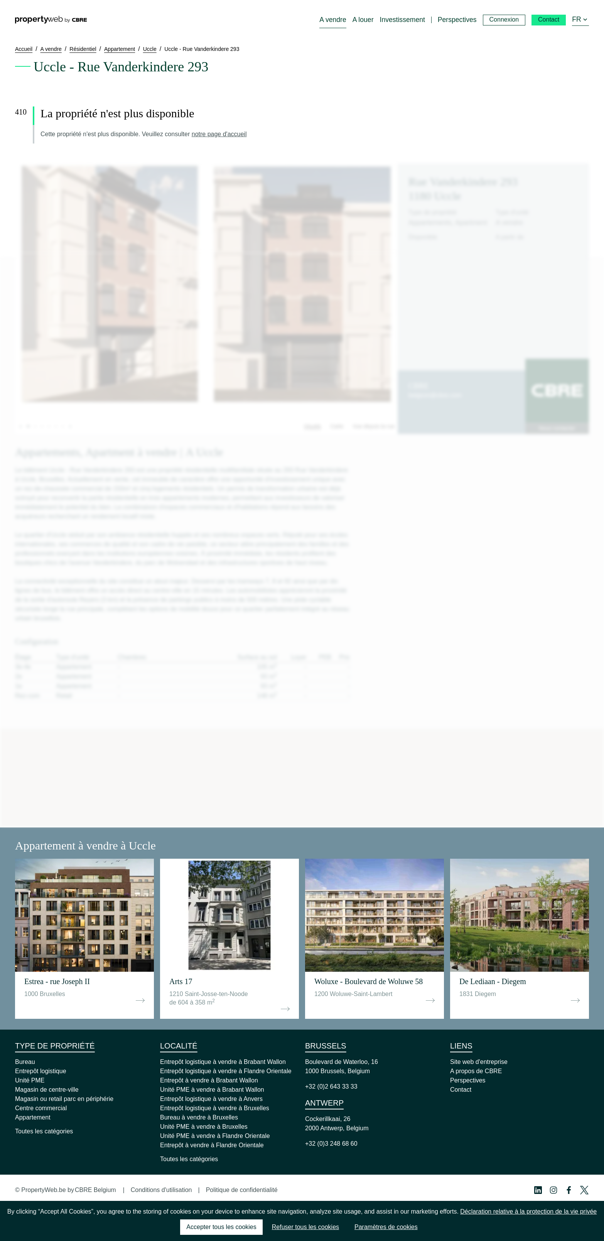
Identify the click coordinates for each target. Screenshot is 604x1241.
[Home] (51, 20)
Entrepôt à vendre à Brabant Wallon (209, 1080)
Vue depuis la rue (374, 426)
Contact (460, 1089)
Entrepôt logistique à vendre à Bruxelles (214, 1108)
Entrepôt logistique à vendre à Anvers (211, 1099)
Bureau (25, 1062)
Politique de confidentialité (242, 1190)
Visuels (312, 426)
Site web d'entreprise (479, 1062)
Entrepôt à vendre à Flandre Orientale (212, 1145)
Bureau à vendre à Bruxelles (199, 1117)
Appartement (33, 1117)
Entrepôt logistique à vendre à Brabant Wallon (223, 1062)
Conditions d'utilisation (161, 1190)
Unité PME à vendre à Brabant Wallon (212, 1089)
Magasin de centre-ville (47, 1089)
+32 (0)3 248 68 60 (331, 1143)
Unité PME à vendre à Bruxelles (204, 1126)
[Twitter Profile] (584, 1190)
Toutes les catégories (44, 1131)
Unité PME (29, 1080)
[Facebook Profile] (569, 1190)
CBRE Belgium (95, 1190)
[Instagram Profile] (553, 1190)
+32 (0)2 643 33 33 (331, 1086)
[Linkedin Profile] (538, 1190)
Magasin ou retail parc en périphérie (64, 1099)
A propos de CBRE (476, 1071)
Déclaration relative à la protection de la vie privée (528, 1211)
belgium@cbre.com (435, 395)
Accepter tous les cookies (221, 1227)
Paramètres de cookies (386, 1227)
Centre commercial (41, 1108)
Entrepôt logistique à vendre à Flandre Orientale (226, 1071)
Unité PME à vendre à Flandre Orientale (215, 1136)
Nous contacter (557, 428)
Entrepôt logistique (40, 1071)
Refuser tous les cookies (305, 1227)
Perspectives (468, 1080)
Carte (336, 426)
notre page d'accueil (219, 134)
